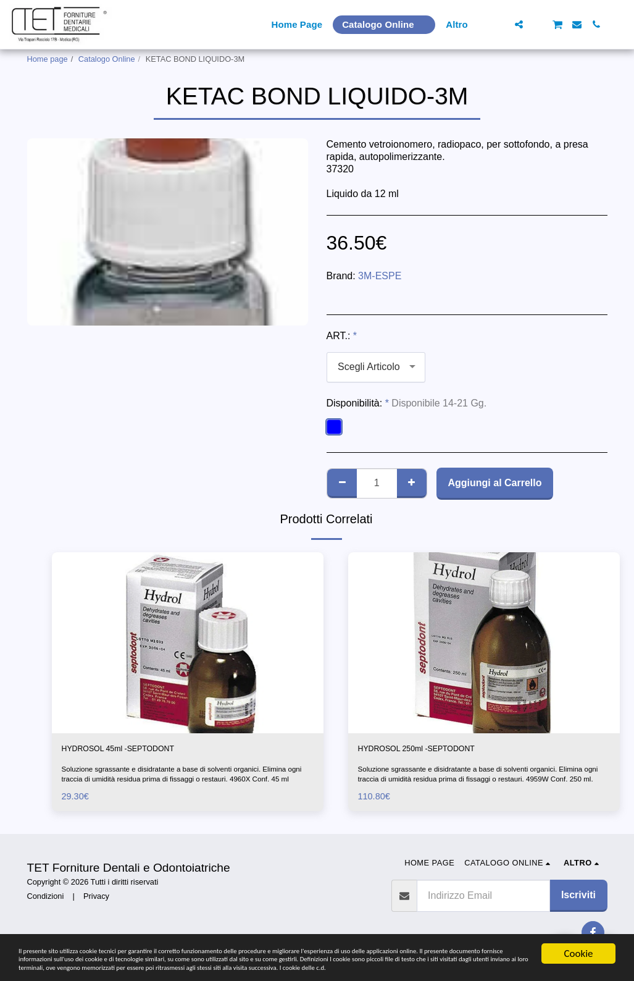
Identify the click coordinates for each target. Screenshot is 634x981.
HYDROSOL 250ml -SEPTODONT (434, 750)
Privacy (96, 899)
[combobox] (376, 367)
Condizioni (45, 899)
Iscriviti (578, 898)
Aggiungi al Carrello (494, 483)
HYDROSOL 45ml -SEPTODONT (135, 750)
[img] (187, 642)
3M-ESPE (379, 276)
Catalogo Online (106, 59)
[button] (500, 24)
